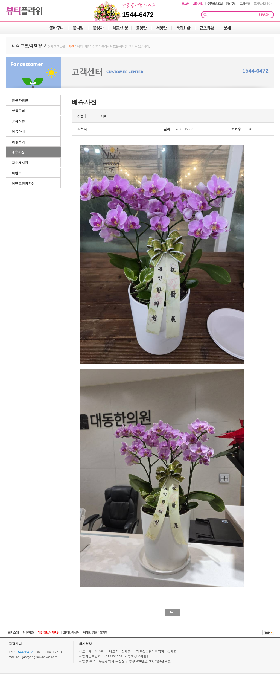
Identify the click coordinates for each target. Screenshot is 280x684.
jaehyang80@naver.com (40, 656)
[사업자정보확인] (135, 656)
